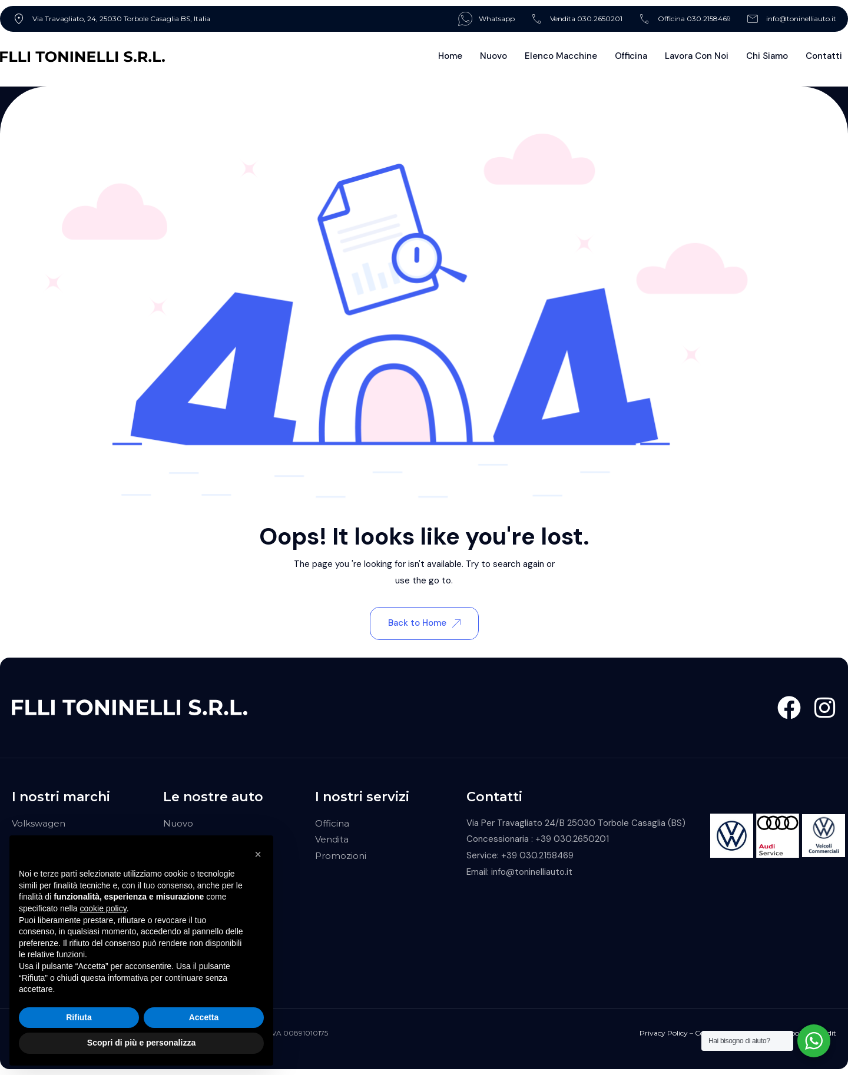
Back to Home (424, 623)
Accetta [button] (204, 1017)
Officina (631, 56)
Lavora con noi (696, 56)
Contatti (824, 56)
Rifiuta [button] (79, 1017)
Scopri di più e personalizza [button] (141, 1042)
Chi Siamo (767, 56)
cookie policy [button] (103, 908)
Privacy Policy (664, 1032)
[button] (258, 854)
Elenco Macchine (561, 56)
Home (450, 56)
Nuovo (493, 56)
